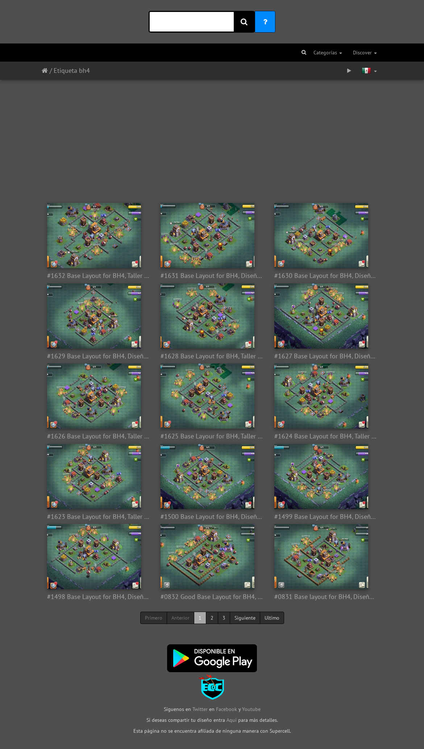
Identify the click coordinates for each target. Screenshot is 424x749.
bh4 (84, 70)
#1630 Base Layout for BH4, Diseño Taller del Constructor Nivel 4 (325, 276)
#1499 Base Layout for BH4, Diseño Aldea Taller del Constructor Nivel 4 (325, 517)
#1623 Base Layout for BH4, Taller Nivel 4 (98, 517)
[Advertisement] (212, 137)
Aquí (231, 720)
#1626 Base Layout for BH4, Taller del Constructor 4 (98, 436)
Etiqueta (65, 70)
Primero (153, 618)
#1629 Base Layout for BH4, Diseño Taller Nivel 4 (98, 356)
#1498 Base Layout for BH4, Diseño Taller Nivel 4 (98, 597)
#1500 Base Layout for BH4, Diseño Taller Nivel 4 (212, 517)
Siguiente (244, 618)
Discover (365, 52)
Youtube (251, 709)
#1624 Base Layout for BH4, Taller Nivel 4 (325, 436)
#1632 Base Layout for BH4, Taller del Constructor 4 (98, 276)
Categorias (327, 52)
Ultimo (272, 618)
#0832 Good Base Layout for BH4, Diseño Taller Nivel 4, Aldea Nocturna (212, 597)
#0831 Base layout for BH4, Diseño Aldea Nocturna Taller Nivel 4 (325, 597)
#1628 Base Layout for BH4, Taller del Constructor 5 (212, 356)
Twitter (200, 709)
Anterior (180, 618)
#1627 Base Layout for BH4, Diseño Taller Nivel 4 (325, 356)
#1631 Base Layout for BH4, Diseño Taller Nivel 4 (212, 276)
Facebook (226, 709)
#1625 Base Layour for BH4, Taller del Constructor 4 (212, 436)
